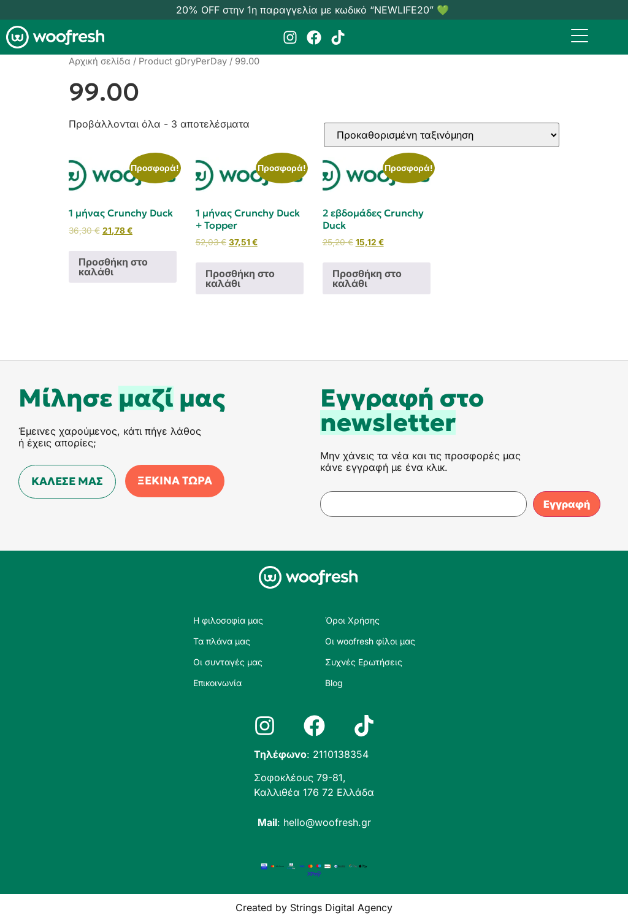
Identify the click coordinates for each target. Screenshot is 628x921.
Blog (334, 683)
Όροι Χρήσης (352, 620)
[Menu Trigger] (580, 35)
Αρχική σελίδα (100, 61)
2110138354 (341, 754)
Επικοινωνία (217, 683)
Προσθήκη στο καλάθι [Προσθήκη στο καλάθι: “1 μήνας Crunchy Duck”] (113, 267)
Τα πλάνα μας (221, 641)
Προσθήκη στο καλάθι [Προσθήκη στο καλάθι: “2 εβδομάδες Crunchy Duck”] (367, 278)
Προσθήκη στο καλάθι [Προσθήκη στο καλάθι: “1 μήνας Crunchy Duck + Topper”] (240, 278)
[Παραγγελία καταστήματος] (441, 135)
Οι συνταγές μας (227, 662)
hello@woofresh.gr (327, 822)
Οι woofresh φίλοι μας (370, 641)
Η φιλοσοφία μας (228, 620)
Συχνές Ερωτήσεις (363, 662)
